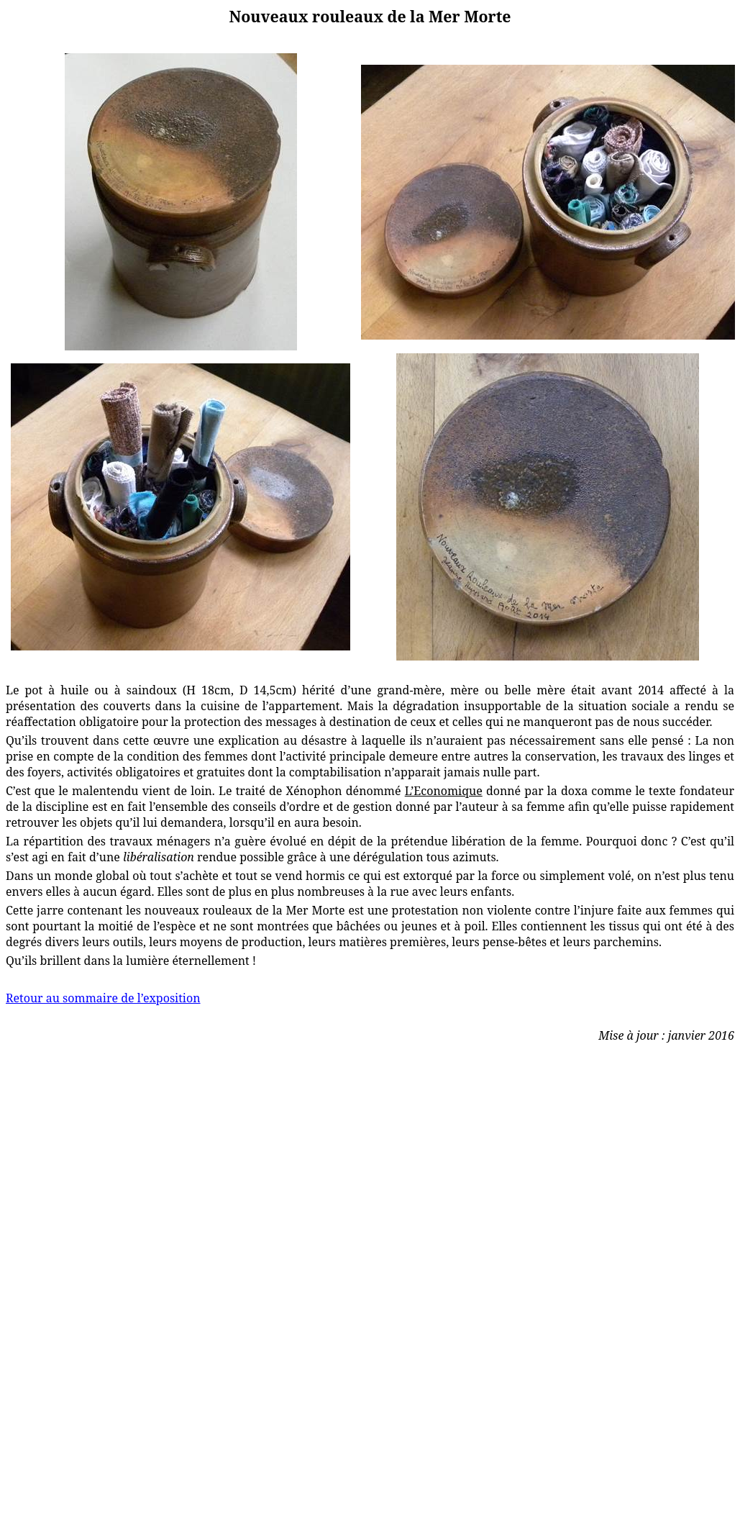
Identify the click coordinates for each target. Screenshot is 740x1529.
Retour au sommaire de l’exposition (103, 998)
